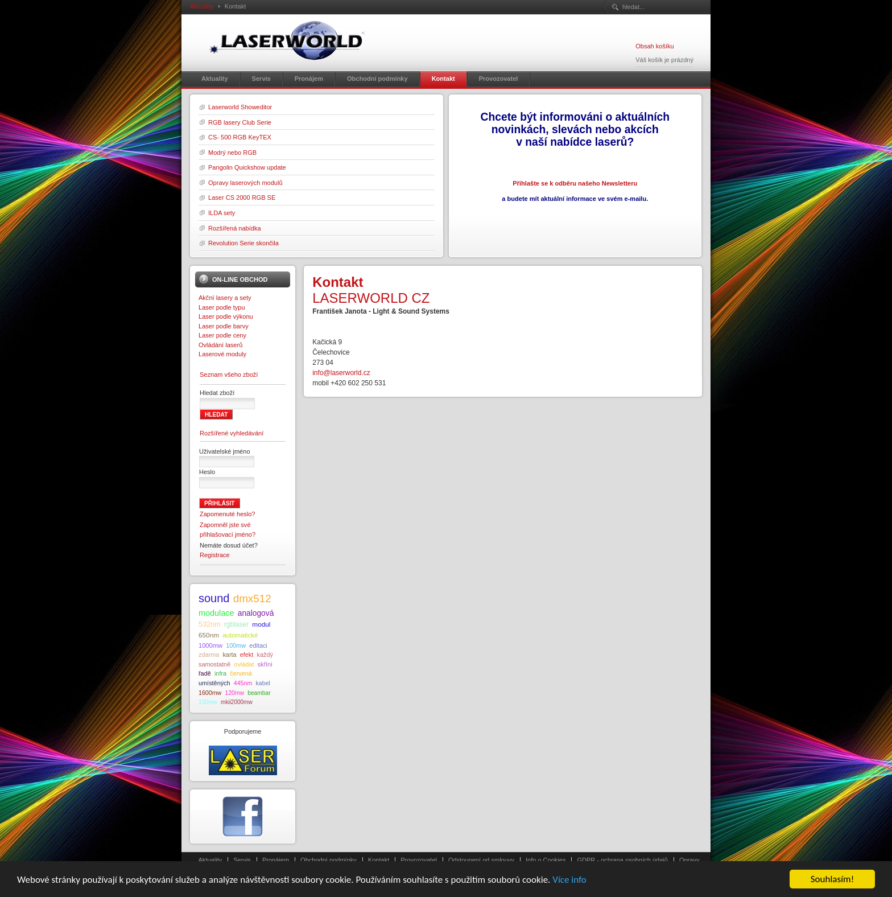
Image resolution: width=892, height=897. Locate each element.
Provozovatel (418, 860)
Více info (569, 887)
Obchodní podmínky (328, 860)
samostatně (214, 664)
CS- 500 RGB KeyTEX (239, 137)
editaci (258, 645)
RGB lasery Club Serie (239, 122)
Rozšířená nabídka (234, 228)
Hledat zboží (217, 392)
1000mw (210, 645)
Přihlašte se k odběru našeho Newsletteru (575, 183)
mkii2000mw (237, 702)
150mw (208, 702)
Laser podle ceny (222, 335)
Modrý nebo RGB (232, 152)
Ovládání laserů (220, 344)
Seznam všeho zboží (229, 374)
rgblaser (236, 624)
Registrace (215, 555)
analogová (256, 613)
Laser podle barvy (224, 326)
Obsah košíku (654, 46)
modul (261, 624)
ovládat (244, 664)
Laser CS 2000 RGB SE (241, 197)
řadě (205, 673)
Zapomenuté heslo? (227, 514)
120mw (234, 693)
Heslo (207, 471)
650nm (209, 635)
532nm (210, 624)
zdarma (209, 654)
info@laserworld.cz (341, 373)
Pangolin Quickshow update (247, 167)
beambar (258, 693)
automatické (240, 635)
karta (229, 654)
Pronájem (275, 860)
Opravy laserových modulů (245, 182)
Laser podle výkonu (226, 316)
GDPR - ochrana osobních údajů (622, 860)
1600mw (210, 692)
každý (264, 654)
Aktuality (202, 6)
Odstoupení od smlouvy (481, 860)
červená (241, 673)
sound (214, 598)
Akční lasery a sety (225, 297)
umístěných (214, 683)
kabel (262, 683)
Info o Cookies (546, 860)
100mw (236, 645)
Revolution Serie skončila (243, 243)
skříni (265, 664)
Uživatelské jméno (224, 451)
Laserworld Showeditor (240, 107)
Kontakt (378, 860)
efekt (247, 654)
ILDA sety (221, 212)
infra (220, 673)
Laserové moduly (222, 354)
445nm (243, 683)
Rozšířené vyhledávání (231, 433)
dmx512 (252, 598)
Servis (242, 860)
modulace (216, 613)
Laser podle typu (222, 307)
